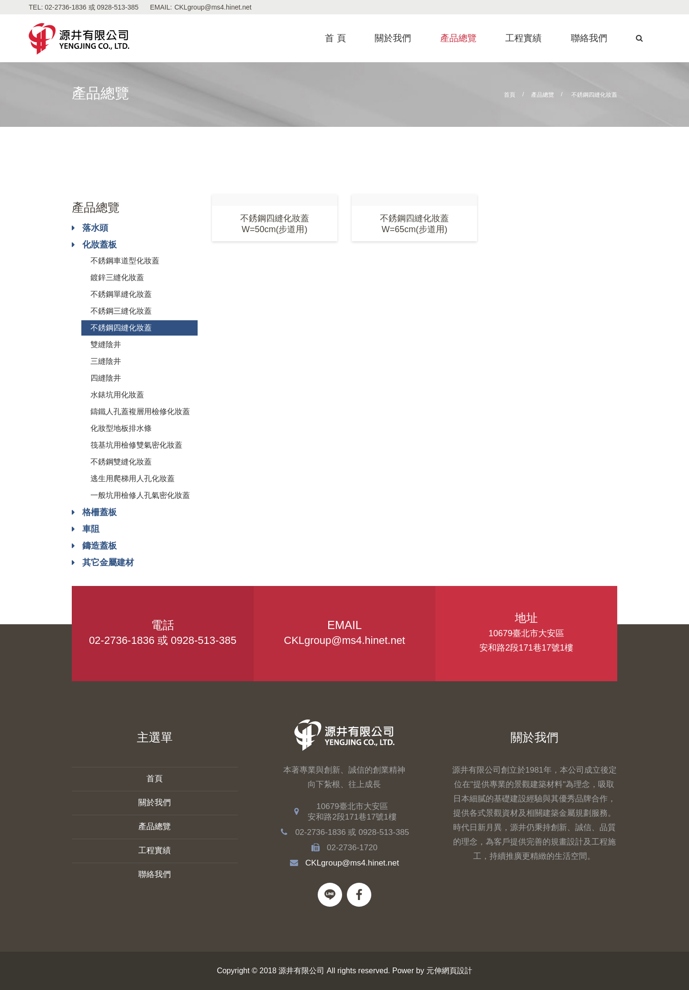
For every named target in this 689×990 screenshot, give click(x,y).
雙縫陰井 (105, 344)
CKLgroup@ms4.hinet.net (212, 7)
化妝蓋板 (99, 244)
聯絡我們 (589, 38)
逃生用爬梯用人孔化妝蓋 (132, 478)
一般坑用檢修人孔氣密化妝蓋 (140, 495)
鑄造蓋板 (99, 546)
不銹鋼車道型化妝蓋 (124, 261)
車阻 (91, 529)
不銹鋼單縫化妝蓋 (121, 294)
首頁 (509, 94)
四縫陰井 (105, 378)
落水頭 (95, 228)
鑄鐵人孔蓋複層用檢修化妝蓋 (140, 411)
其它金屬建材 (108, 562)
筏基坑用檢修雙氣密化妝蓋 (136, 445)
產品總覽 (458, 38)
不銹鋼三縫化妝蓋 (121, 311)
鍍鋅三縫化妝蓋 (117, 277)
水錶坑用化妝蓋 (117, 395)
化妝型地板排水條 (121, 428)
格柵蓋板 (99, 512)
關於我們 (393, 38)
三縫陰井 (105, 361)
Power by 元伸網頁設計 (432, 971)
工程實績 (523, 38)
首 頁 (335, 38)
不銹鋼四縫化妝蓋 (121, 328)
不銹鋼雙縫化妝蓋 (121, 462)
